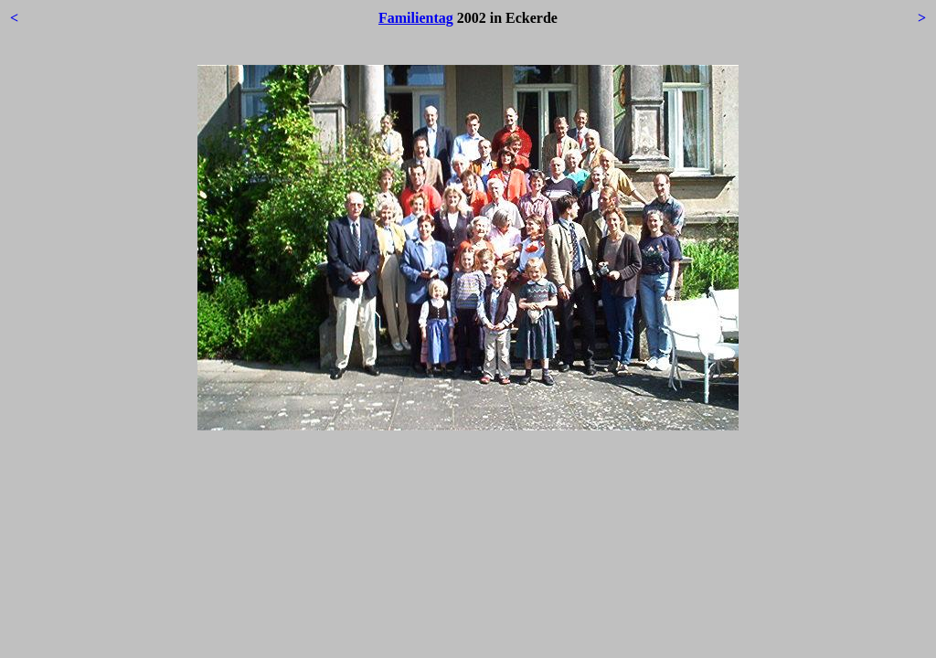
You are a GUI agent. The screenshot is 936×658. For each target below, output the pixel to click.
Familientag (415, 18)
